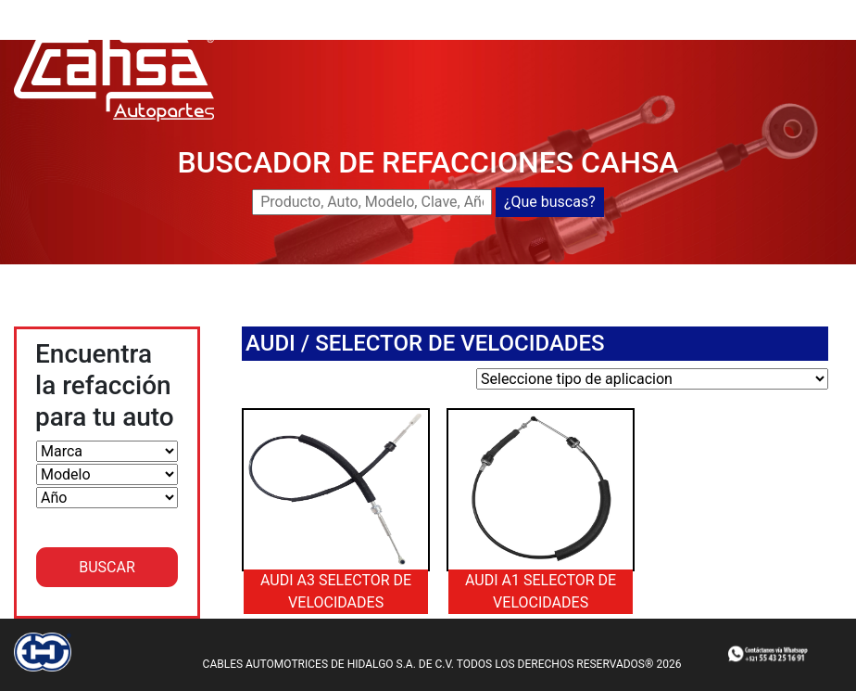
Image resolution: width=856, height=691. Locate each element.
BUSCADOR (511, 10)
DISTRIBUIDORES (469, 33)
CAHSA (436, 10)
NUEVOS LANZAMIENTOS (648, 10)
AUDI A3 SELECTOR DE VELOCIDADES (335, 591)
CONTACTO (673, 33)
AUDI (270, 343)
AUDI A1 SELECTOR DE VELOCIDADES (540, 591)
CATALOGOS (581, 33)
